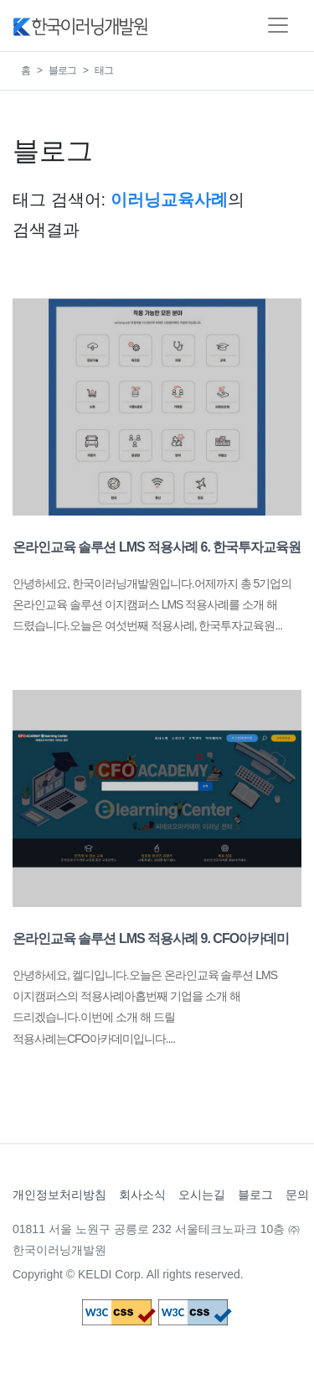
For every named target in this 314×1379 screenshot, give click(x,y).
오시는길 (201, 1194)
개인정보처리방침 (59, 1194)
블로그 (62, 70)
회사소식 (142, 1194)
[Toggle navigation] (278, 25)
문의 (297, 1194)
